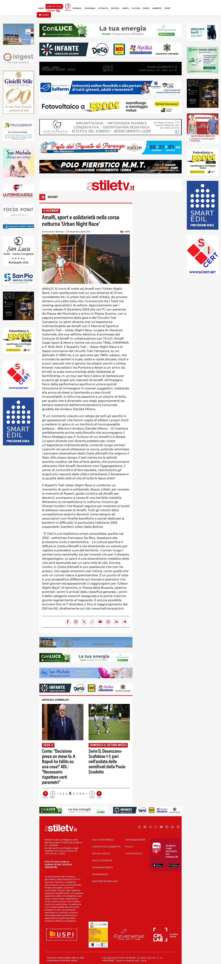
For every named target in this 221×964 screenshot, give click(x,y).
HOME (41, 8)
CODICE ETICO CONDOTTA (106, 846)
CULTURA (136, 8)
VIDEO (44, 14)
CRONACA (77, 8)
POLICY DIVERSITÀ (102, 860)
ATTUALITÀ (103, 8)
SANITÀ (125, 8)
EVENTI (146, 8)
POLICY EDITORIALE (103, 839)
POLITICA (115, 8)
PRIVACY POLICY (101, 853)
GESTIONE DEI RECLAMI (105, 881)
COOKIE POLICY (134, 853)
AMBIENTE (156, 8)
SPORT (167, 8)
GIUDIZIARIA (89, 8)
